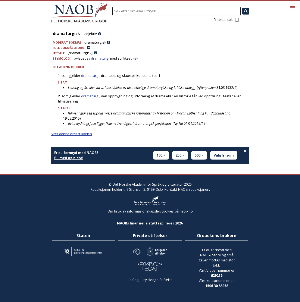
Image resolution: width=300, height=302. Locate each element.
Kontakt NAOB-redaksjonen (186, 189)
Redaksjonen (100, 189)
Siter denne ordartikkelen (71, 134)
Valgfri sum (224, 155)
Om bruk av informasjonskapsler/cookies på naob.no (150, 211)
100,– (161, 155)
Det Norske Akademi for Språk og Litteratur (147, 184)
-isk (135, 58)
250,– (180, 155)
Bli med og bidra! (68, 157)
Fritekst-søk (226, 19)
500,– (199, 155)
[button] (150, 42)
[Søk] (245, 11)
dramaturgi (100, 58)
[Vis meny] (292, 8)
